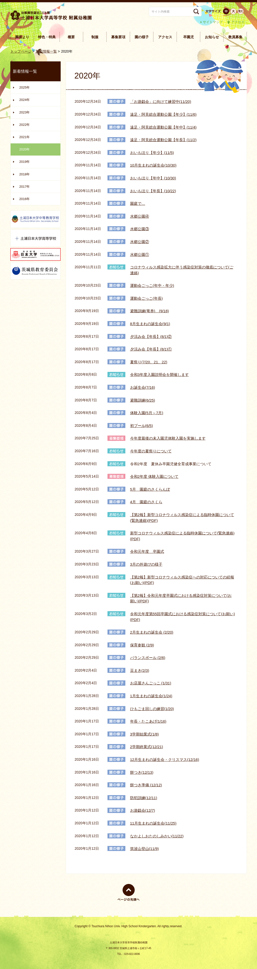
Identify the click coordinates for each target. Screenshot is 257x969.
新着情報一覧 (46, 51)
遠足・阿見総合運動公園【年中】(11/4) (163, 127)
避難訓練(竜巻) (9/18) (149, 311)
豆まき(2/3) (139, 670)
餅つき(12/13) (142, 772)
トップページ (20, 51)
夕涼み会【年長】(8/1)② (151, 336)
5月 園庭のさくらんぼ (150, 489)
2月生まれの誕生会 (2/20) (151, 632)
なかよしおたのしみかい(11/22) (157, 836)
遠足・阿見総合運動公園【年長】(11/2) (163, 140)
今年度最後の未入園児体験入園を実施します (168, 438)
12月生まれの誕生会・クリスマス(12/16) (164, 759)
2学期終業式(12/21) (146, 747)
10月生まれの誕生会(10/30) (153, 165)
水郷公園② (139, 242)
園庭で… (137, 203)
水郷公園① (139, 254)
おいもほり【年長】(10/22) (153, 191)
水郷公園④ (139, 216)
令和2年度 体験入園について (154, 476)
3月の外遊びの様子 (146, 564)
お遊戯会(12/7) (142, 810)
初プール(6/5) (141, 425)
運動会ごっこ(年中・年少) (152, 285)
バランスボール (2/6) (147, 657)
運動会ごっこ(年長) (146, 298)
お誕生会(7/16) (142, 387)
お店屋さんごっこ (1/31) (150, 683)
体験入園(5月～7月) (146, 413)
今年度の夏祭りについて (151, 451)
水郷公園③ (139, 229)
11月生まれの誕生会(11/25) (153, 823)
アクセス (237, 22)
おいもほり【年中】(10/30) (153, 178)
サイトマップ (213, 22)
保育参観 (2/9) (142, 645)
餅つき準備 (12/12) (146, 785)
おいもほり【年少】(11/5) (152, 152)
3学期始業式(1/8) (144, 734)
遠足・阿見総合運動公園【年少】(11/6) (163, 114)
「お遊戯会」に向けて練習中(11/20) (160, 101)
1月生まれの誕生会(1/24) (151, 696)
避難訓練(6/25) (142, 400)
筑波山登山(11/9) (144, 848)
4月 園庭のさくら (146, 502)
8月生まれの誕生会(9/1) (150, 324)
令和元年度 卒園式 (147, 551)
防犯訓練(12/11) (143, 798)
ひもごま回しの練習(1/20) (152, 709)
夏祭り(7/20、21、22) (148, 362)
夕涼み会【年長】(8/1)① (151, 349)
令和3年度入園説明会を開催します (159, 374)
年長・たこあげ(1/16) (148, 721)
